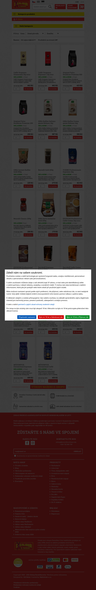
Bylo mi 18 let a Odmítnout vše (51, 317)
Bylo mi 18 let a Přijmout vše (77, 317)
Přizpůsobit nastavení (26, 317)
